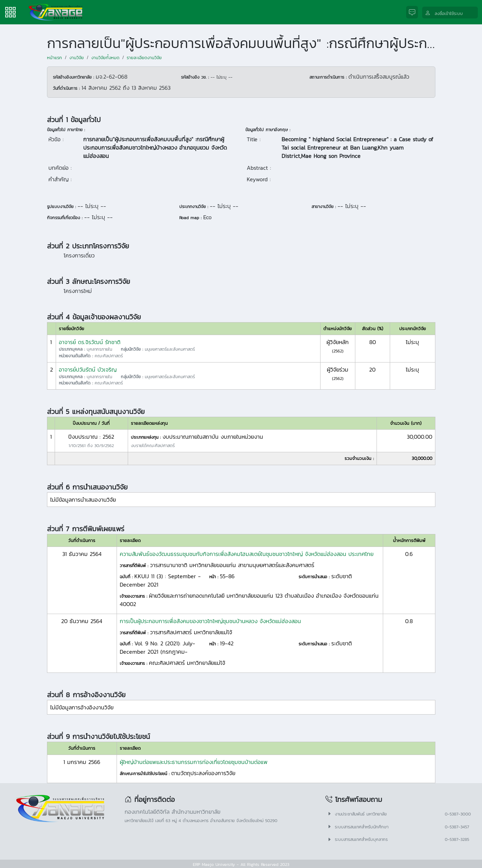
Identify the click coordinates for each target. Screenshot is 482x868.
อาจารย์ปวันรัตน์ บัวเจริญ (88, 369)
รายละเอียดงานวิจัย (144, 57)
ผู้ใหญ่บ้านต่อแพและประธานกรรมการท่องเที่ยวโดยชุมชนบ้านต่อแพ (194, 762)
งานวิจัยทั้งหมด (105, 57)
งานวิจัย (76, 57)
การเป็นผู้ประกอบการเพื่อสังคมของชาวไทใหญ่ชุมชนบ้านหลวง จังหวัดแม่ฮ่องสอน (210, 621)
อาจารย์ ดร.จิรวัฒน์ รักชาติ (89, 342)
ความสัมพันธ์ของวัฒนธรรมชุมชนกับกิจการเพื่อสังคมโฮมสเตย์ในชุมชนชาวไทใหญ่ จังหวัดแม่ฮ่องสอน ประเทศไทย (246, 554)
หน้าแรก (54, 57)
